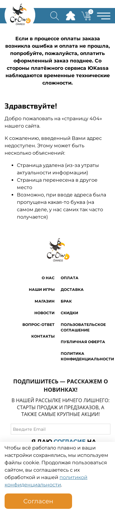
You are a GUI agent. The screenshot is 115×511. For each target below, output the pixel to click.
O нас (48, 277)
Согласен (38, 501)
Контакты (43, 336)
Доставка (72, 289)
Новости (44, 313)
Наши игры (42, 289)
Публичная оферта (83, 341)
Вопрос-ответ (38, 324)
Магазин (45, 301)
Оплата (70, 277)
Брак (66, 301)
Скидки (69, 313)
